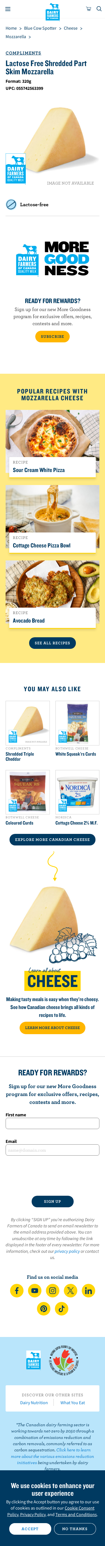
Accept (30, 1529)
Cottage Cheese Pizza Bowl (42, 545)
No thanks (75, 1529)
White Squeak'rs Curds (75, 753)
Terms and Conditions (76, 1514)
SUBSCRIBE (52, 336)
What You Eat (72, 1402)
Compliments (23, 52)
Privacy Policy (32, 1514)
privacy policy (67, 1251)
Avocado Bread (29, 620)
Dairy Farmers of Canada (52, 11)
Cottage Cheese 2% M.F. (76, 822)
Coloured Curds (19, 822)
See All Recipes (52, 643)
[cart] (88, 9)
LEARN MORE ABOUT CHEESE (52, 1027)
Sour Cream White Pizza (39, 469)
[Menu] (7, 9)
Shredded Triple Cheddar (20, 756)
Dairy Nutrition (34, 1402)
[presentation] (52, 1175)
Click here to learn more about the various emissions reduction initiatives (52, 1456)
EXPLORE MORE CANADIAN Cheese (52, 839)
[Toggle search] (99, 9)
